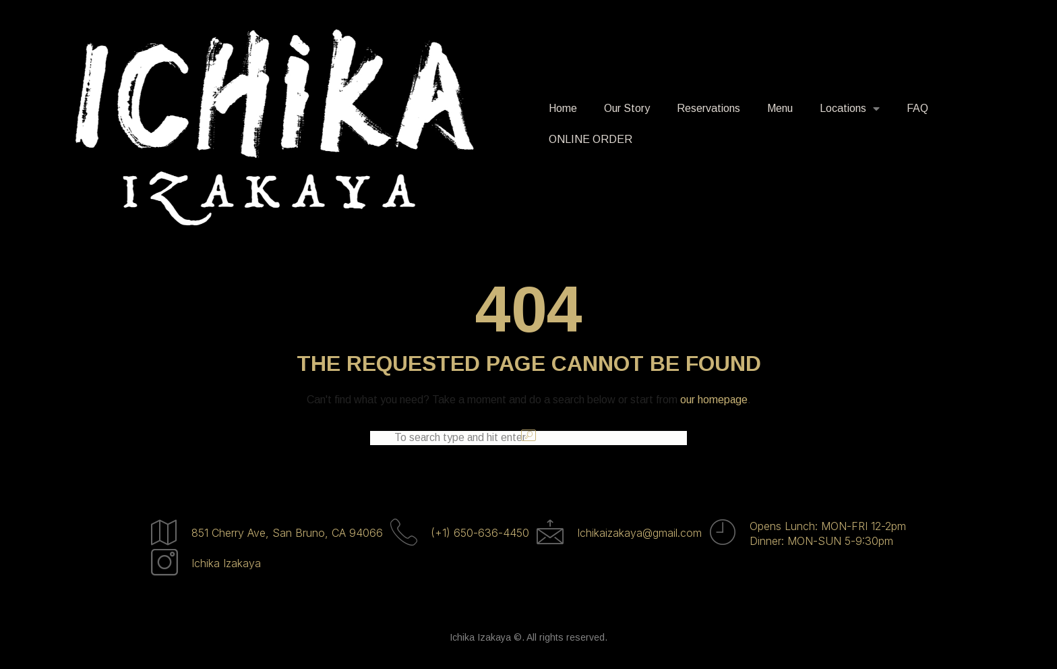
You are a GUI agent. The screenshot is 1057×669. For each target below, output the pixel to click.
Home (563, 108)
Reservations (708, 108)
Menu (780, 108)
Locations (850, 108)
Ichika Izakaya (226, 566)
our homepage (714, 399)
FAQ (917, 108)
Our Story (627, 108)
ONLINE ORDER (590, 139)
